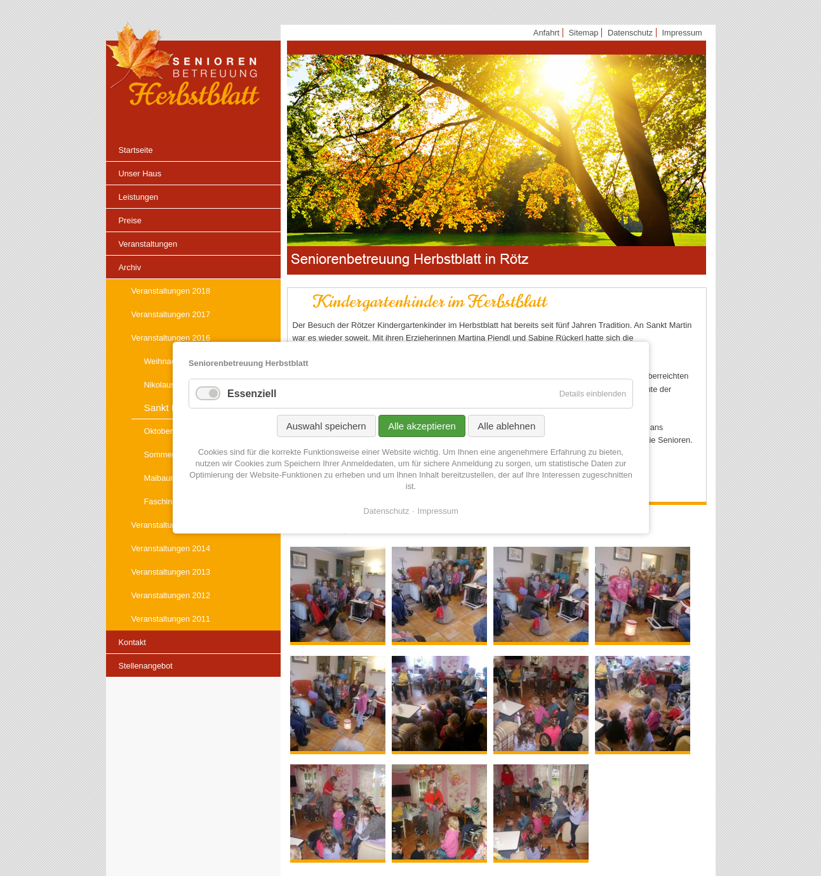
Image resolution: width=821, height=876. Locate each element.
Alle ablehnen (506, 426)
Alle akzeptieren (422, 426)
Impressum (437, 511)
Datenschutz (386, 511)
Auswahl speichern (326, 426)
